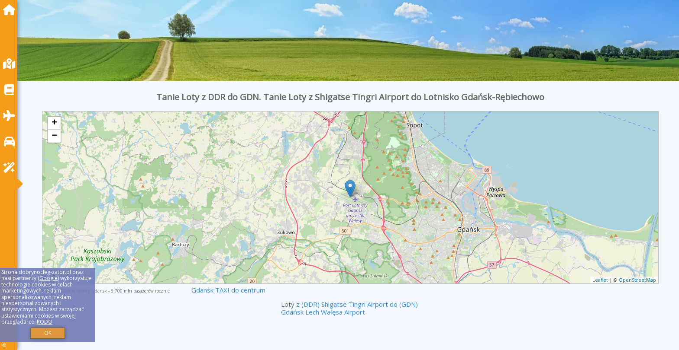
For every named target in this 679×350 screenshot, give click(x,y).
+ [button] (54, 123)
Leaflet (600, 280)
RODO (44, 321)
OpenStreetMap (637, 280)
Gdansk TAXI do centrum (228, 290)
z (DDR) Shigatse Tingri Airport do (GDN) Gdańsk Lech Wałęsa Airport (349, 308)
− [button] (54, 136)
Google (48, 278)
